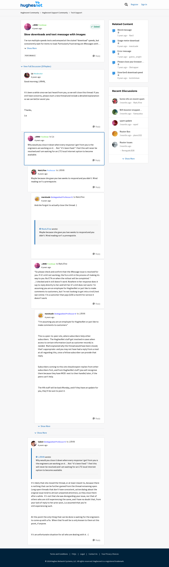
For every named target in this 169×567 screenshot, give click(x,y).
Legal (82, 554)
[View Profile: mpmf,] (115, 123)
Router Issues (126, 142)
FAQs (74, 554)
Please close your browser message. (129, 61)
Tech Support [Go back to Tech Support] (76, 12)
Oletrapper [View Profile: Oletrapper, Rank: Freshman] (133, 67)
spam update (126, 120)
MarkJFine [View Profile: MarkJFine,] (137, 102)
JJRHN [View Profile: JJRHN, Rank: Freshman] (35, 25)
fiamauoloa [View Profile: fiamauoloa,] (138, 113)
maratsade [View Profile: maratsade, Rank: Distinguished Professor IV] (45, 197)
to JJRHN (60, 170)
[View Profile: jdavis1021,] (115, 133)
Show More (30, 48)
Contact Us (93, 554)
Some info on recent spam (132, 99)
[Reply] (96, 56)
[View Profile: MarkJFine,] (115, 101)
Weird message (124, 30)
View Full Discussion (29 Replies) (36, 66)
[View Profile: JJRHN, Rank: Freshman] (27, 26)
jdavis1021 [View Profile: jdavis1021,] (137, 135)
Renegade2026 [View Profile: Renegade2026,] (128, 150)
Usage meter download (128, 40)
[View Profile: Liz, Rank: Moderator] (27, 75)
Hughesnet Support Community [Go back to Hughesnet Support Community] (55, 12)
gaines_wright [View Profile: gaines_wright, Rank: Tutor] (135, 56)
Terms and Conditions (59, 554)
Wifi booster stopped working (130, 110)
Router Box (125, 131)
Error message (124, 51)
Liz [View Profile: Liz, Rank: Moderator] (32, 73)
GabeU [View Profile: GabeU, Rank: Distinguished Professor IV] (40, 442)
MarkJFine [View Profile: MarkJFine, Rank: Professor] (42, 170)
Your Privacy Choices (110, 554)
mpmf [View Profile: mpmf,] (135, 124)
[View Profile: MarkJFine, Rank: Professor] (34, 172)
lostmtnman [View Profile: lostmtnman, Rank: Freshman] (134, 78)
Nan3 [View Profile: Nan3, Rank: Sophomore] (131, 35)
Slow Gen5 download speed (130, 72)
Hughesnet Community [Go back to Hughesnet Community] (30, 12)
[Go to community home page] (32, 4)
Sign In (144, 4)
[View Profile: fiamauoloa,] (115, 112)
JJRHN (41, 457)
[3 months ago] (125, 102)
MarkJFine (46, 229)
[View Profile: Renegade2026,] (115, 144)
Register (134, 4)
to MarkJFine (78, 197)
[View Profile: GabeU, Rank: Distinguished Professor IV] (34, 443)
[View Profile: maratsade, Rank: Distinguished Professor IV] (37, 199)
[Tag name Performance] (30, 55)
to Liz (51, 136)
